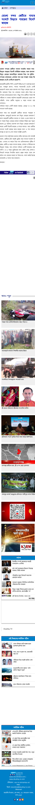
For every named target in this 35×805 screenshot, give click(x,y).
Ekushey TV (8, 629)
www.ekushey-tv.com (17, 779)
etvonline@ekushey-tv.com (20, 787)
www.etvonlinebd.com (17, 777)
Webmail (18, 789)
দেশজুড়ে (13, 8)
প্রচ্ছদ (5, 8)
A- (28, 34)
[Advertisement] (16, 239)
